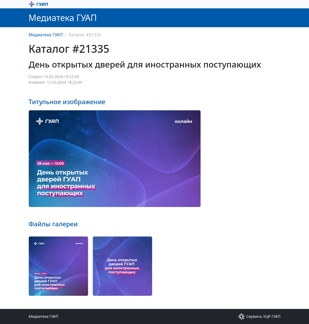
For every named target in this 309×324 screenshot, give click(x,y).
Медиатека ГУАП (46, 35)
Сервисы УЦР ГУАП (259, 316)
